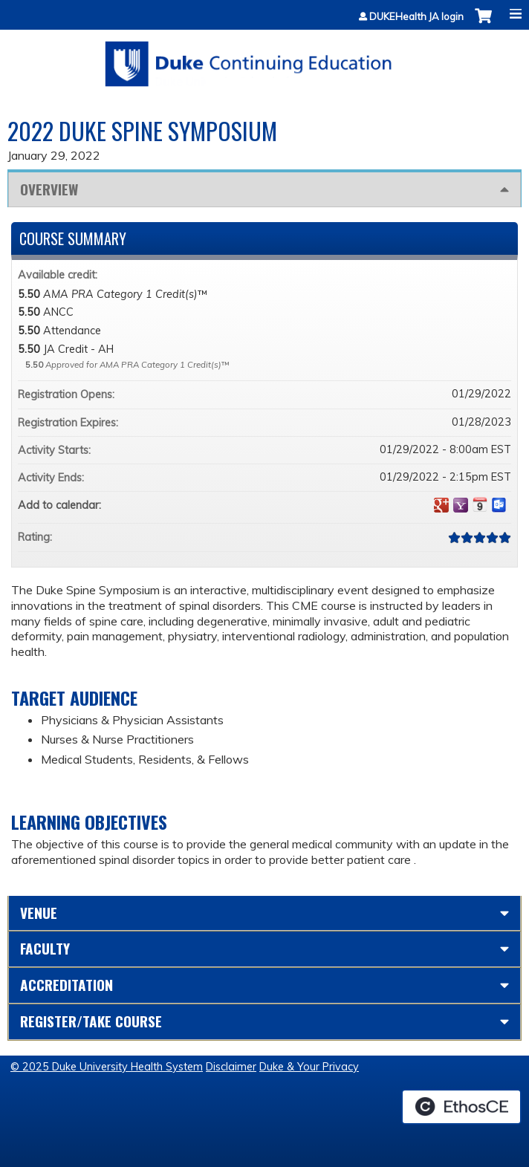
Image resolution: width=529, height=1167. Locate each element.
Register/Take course (91, 1021)
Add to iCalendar (480, 504)
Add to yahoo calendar (460, 505)
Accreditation (66, 984)
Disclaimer (231, 1066)
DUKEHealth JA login (416, 17)
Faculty (45, 948)
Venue (38, 912)
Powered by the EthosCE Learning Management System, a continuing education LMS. (461, 1107)
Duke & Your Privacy (309, 1066)
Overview (49, 189)
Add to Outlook (499, 505)
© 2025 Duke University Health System (106, 1066)
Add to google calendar (441, 505)
